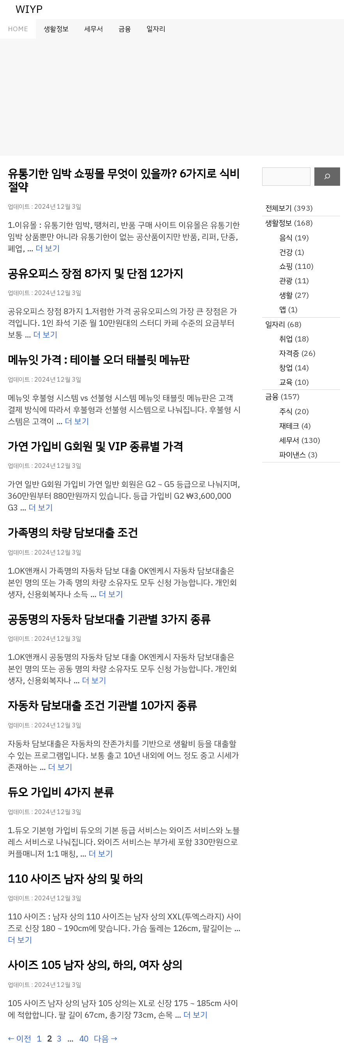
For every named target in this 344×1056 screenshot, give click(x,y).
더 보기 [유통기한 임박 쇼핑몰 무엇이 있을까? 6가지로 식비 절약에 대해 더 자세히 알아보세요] (47, 248)
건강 (286, 252)
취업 (286, 339)
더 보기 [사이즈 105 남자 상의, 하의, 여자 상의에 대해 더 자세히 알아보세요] (195, 1015)
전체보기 (278, 208)
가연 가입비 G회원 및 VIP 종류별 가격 (95, 446)
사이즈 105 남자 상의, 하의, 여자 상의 (95, 965)
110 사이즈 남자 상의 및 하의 (75, 879)
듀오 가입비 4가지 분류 (61, 792)
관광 (286, 280)
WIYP (29, 9)
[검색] (327, 176)
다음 (105, 1039)
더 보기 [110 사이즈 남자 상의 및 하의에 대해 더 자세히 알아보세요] (20, 940)
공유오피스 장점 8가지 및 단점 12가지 (95, 273)
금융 (125, 29)
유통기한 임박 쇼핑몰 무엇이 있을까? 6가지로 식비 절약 (123, 180)
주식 (286, 411)
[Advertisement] (172, 97)
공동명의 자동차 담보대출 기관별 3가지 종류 (109, 619)
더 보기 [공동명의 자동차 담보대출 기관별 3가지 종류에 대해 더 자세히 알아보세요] (94, 680)
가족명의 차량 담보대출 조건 (73, 532)
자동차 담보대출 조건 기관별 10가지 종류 (102, 705)
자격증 (289, 353)
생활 (286, 295)
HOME (18, 29)
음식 (286, 238)
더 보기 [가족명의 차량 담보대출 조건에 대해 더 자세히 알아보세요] (111, 594)
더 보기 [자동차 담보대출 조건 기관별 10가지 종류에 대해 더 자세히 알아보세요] (60, 767)
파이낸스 (292, 454)
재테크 (289, 426)
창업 (286, 367)
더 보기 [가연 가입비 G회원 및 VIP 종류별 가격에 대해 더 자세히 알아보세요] (40, 507)
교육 (286, 382)
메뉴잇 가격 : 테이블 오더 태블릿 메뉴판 (99, 360)
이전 (19, 1039)
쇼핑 (286, 266)
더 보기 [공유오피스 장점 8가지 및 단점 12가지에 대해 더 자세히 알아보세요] (45, 335)
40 (84, 1039)
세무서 (93, 29)
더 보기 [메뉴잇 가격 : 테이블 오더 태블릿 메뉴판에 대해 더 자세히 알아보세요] (77, 421)
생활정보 (56, 29)
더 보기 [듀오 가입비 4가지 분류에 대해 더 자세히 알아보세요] (101, 854)
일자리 (156, 29)
